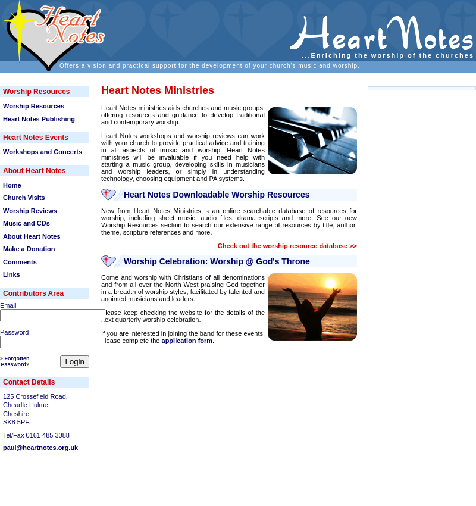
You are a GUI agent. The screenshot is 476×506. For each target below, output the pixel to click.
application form (187, 340)
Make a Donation (29, 248)
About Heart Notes (32, 236)
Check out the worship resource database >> (287, 245)
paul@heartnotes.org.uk (40, 447)
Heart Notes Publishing (39, 119)
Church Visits (24, 197)
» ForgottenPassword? (15, 361)
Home (12, 185)
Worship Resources (33, 106)
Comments (20, 262)
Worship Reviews (30, 210)
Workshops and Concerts (42, 151)
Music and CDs (26, 223)
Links (11, 274)
